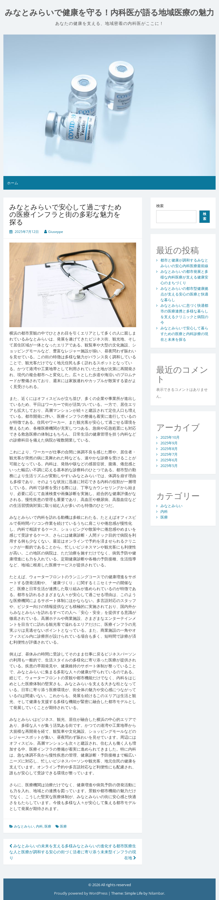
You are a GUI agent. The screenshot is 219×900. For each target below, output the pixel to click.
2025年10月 (170, 437)
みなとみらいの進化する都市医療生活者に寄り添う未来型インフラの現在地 (104, 851)
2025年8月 (169, 448)
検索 (160, 205)
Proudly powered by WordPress (81, 893)
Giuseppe (55, 231)
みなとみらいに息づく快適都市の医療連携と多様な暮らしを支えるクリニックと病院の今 (184, 314)
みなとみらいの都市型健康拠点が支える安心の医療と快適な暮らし (184, 294)
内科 (39, 826)
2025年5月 (169, 465)
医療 (47, 826)
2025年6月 (169, 459)
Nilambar (156, 893)
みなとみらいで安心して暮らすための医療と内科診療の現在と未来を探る (184, 333)
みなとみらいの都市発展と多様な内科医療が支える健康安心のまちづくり (184, 277)
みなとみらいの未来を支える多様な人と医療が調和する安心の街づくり (41, 851)
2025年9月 (169, 442)
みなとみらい (24, 826)
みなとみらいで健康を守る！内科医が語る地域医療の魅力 (109, 12)
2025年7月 (169, 454)
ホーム (12, 182)
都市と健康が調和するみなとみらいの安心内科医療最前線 (184, 263)
